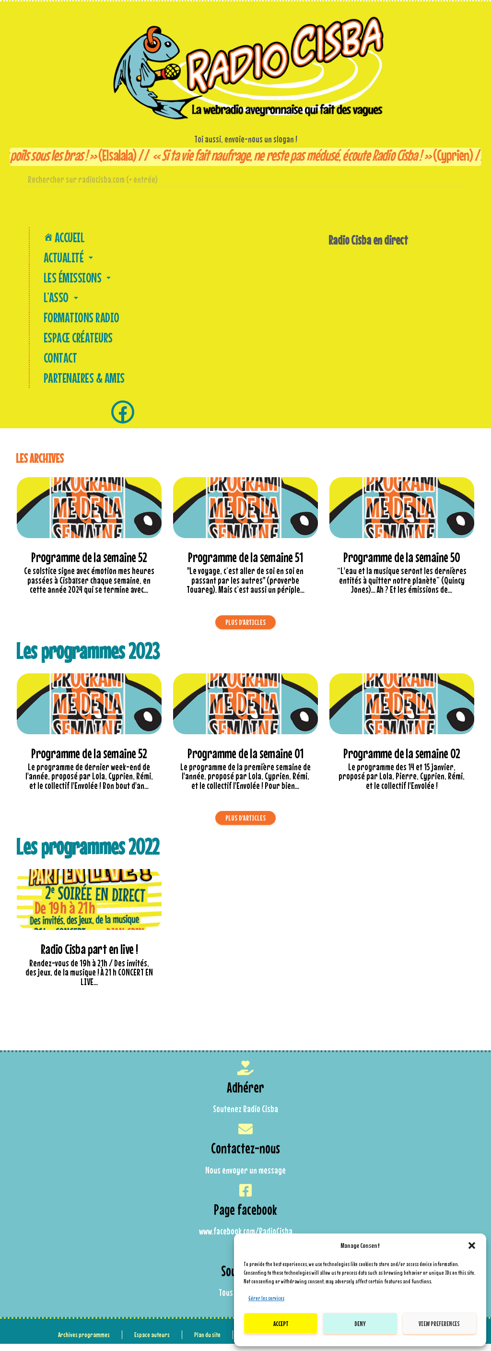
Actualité (69, 259)
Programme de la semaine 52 (89, 565)
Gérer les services (266, 1298)
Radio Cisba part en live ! (89, 957)
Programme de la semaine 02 (401, 761)
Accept (281, 1323)
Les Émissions (78, 280)
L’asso (62, 301)
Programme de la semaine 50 (401, 565)
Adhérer (246, 1095)
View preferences (439, 1323)
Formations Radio (80, 322)
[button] (472, 1245)
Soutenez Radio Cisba (245, 1117)
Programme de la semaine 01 (245, 761)
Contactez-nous (246, 1156)
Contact (59, 364)
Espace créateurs (77, 343)
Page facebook (245, 1217)
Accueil (63, 237)
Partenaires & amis (83, 385)
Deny (360, 1323)
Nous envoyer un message (245, 1178)
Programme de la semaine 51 (245, 565)
